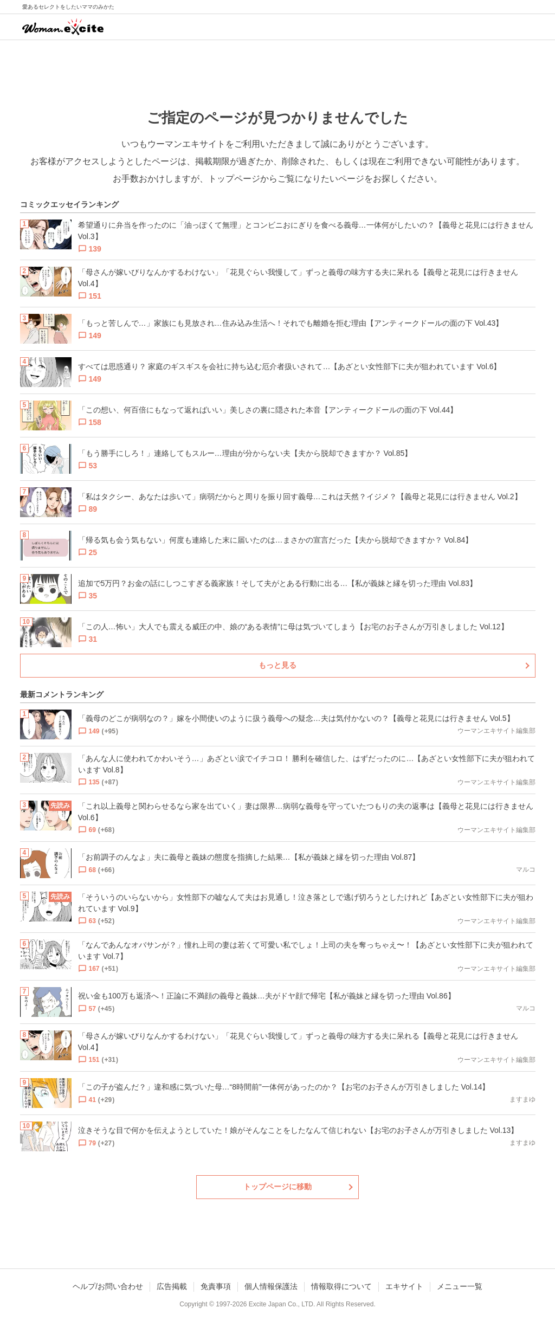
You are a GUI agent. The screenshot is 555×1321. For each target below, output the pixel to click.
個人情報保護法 (271, 1286)
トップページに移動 (277, 1186)
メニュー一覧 (459, 1286)
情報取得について (341, 1286)
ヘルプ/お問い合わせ (108, 1286)
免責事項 (216, 1286)
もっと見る (277, 665)
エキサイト (404, 1286)
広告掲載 (172, 1286)
